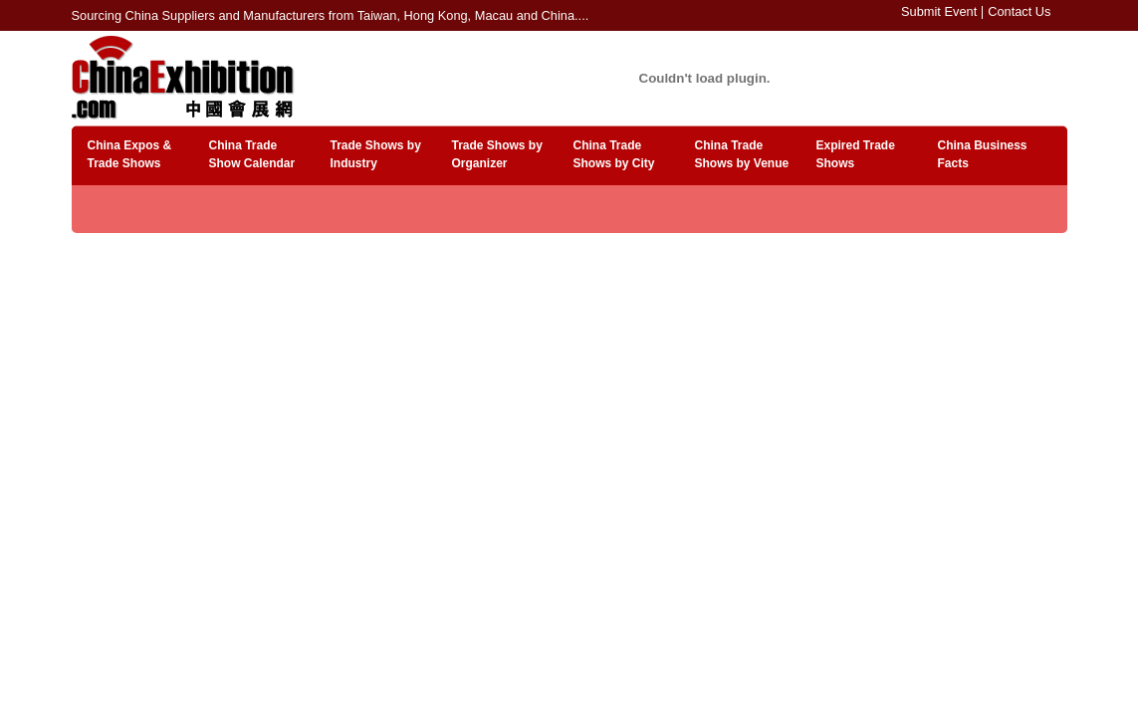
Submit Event (939, 11)
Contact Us (1019, 11)
